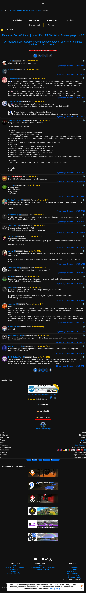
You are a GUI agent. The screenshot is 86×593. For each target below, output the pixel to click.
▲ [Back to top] (43, 555)
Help (14, 565)
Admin (29, 460)
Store (2, 10)
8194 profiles (72, 574)
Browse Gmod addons (14, 567)
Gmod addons (80, 445)
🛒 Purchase (43, 404)
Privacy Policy (55, 589)
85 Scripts (72, 565)
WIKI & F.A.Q (34, 20)
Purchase (51, 25)
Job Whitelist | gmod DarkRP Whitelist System (23, 10)
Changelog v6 (34, 25)
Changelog (14, 572)
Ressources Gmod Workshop (43, 567)
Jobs (40, 460)
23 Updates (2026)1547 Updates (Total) (72, 577)
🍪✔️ (82, 587)
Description (17, 20)
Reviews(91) (52, 20)
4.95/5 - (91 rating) (39, 399)
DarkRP (34, 460)
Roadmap (14, 569)
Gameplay (46, 460)
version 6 (82, 440)
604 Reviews (72, 567)
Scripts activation (14, 574)
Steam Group (43, 565)
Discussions (69, 20)
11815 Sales (72, 572)
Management (55, 460)
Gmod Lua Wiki (43, 569)
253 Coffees (72, 569)
